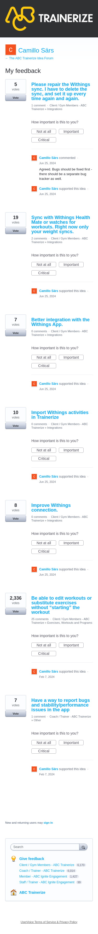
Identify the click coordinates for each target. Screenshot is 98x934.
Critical (47, 140)
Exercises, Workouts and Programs (69, 622)
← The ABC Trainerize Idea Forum (29, 58)
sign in (48, 822)
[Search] (83, 847)
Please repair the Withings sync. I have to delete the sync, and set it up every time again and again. (60, 91)
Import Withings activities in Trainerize (60, 415)
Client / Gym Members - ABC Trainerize (47, 865)
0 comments (39, 331)
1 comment (38, 105)
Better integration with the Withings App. (60, 322)
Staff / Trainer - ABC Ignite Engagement (47, 882)
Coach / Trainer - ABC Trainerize (70, 716)
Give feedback (31, 859)
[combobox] (46, 847)
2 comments (39, 238)
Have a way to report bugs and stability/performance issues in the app (60, 705)
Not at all (46, 131)
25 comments (40, 619)
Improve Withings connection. (51, 508)
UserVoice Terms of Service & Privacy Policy (49, 922)
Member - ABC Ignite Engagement (43, 876)
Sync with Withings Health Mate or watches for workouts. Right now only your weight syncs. (60, 224)
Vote (16, 97)
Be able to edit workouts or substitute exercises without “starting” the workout (61, 605)
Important (74, 131)
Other (37, 720)
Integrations (54, 109)
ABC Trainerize (32, 892)
